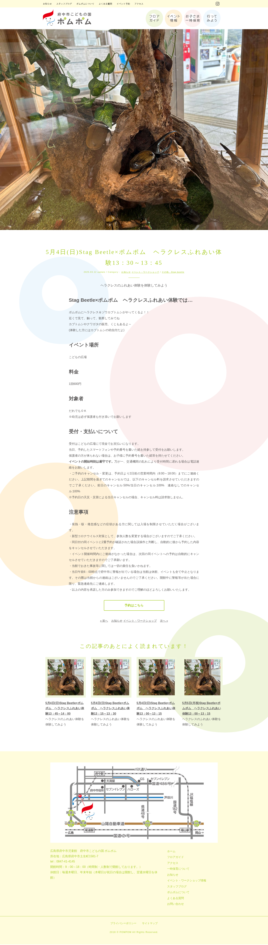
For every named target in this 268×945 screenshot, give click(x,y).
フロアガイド (175, 857)
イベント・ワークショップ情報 (186, 881)
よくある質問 (175, 898)
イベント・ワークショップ (145, 272)
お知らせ (126, 272)
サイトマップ (150, 923)
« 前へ (104, 621)
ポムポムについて (178, 892)
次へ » (164, 621)
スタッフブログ (177, 886)
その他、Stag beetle (173, 272)
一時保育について (178, 869)
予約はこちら (134, 606)
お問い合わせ (175, 904)
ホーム (171, 851)
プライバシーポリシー (123, 923)
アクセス (172, 863)
